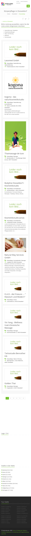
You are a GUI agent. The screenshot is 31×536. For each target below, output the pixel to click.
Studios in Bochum (5, 510)
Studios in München (21, 517)
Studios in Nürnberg (21, 519)
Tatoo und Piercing (9, 33)
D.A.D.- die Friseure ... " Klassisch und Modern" (15, 295)
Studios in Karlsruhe (6, 519)
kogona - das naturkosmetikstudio (14, 98)
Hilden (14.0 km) (6, 481)
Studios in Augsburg (6, 506)
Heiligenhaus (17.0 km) (8, 488)
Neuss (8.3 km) (6, 472)
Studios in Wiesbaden (22, 522)
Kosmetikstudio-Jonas (14, 217)
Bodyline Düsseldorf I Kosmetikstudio (14, 184)
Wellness (7, 35)
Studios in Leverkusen (22, 516)
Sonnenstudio (8, 37)
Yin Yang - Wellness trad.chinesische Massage (13, 325)
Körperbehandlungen (10, 32)
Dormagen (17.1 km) (7, 490)
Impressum (9, 532)
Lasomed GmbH (12, 60)
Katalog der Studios (21, 530)
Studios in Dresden (21, 508)
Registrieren (24, 1)
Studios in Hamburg (6, 516)
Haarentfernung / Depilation (11, 30)
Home (14, 530)
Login (17, 1)
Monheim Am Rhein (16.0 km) (10, 483)
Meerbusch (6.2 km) (7, 470)
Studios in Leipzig (5, 522)
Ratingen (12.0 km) (7, 476)
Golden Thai (10, 383)
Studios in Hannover (6, 517)
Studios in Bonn (5, 511)
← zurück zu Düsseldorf (7, 21)
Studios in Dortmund (22, 506)
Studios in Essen (21, 511)
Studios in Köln (4, 521)
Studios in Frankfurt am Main (24, 513)
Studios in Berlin (5, 508)
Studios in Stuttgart (21, 521)
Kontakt (18, 3)
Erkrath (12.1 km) (6, 479)
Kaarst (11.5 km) (6, 474)
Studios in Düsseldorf (22, 510)
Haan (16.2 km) (6, 485)
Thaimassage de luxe (14, 153)
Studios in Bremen (5, 513)
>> (23, 398)
